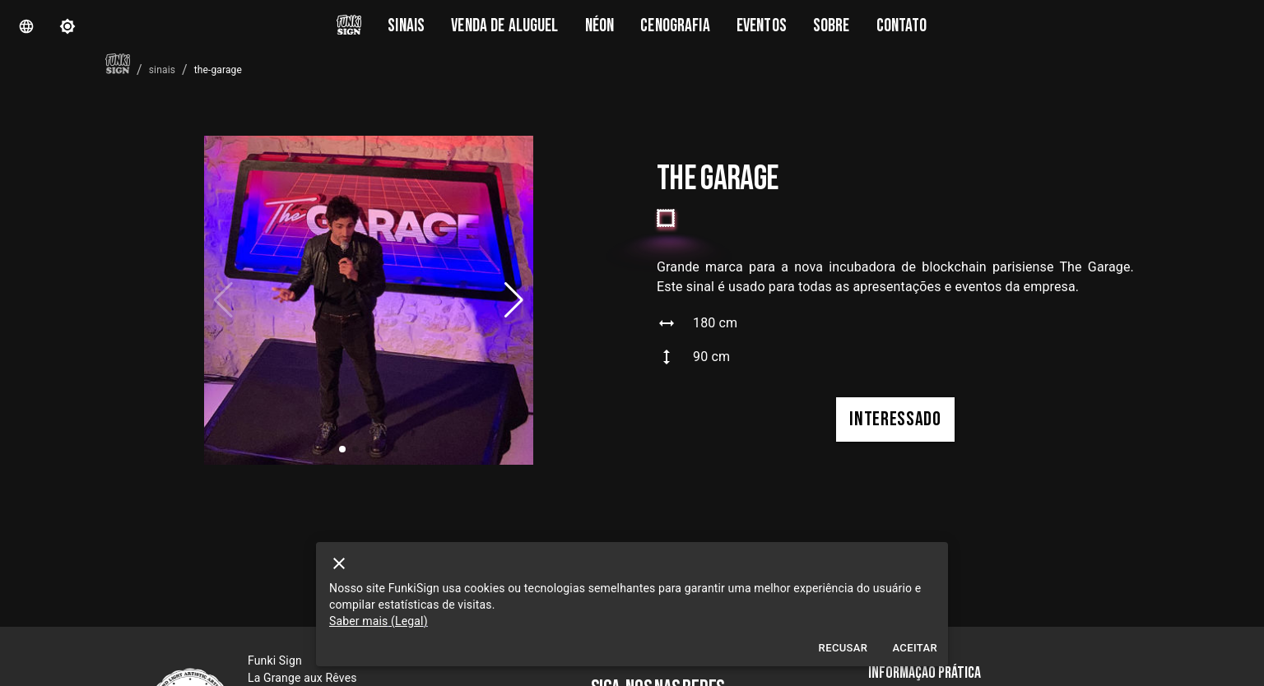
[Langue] (26, 26)
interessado (895, 419)
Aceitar (914, 648)
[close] (339, 563)
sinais (162, 70)
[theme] (67, 26)
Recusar (843, 648)
